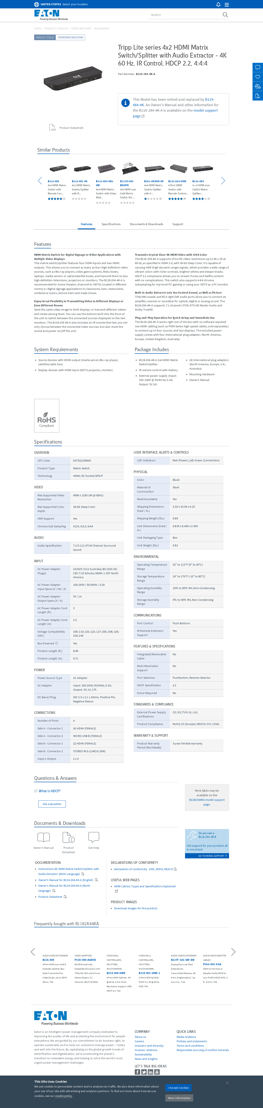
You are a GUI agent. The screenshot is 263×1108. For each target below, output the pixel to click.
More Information (179, 1098)
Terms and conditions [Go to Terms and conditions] (190, 1045)
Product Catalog (56, 28)
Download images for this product (135, 908)
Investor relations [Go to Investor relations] (146, 1050)
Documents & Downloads (146, 224)
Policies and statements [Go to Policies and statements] (192, 1041)
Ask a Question (52, 804)
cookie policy (63, 1096)
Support (177, 224)
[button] (227, 5)
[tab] (106, 791)
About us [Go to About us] (140, 1037)
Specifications (111, 224)
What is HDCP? (49, 791)
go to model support (212, 855)
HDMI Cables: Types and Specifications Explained (145, 886)
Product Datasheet (50, 897)
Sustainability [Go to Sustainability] (143, 1054)
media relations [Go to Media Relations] (186, 1037)
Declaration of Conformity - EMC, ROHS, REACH (143, 869)
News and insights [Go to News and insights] (146, 1059)
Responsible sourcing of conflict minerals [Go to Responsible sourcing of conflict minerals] (203, 1050)
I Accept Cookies (178, 1088)
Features (86, 224)
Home (37, 28)
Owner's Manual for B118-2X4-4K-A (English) (66, 880)
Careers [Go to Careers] (139, 1041)
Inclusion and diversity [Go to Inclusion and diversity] (149, 1045)
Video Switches (81, 28)
